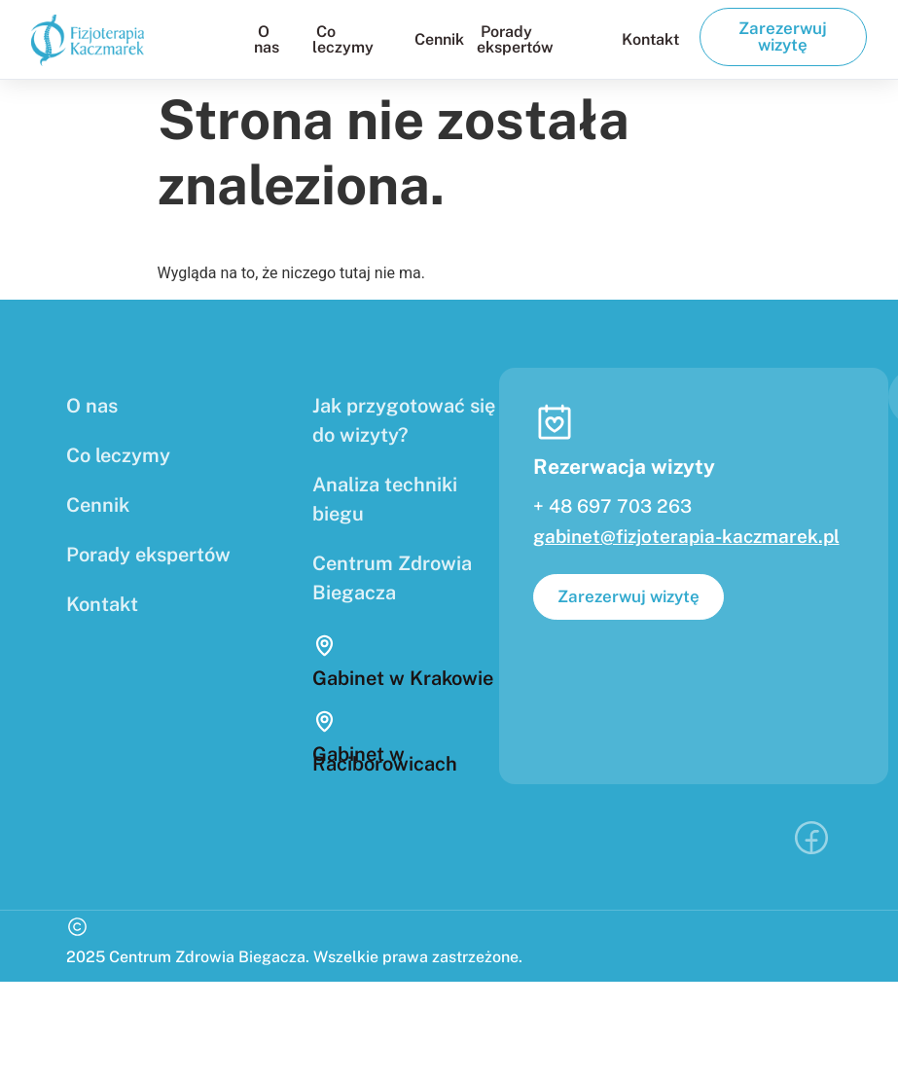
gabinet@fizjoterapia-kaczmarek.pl (686, 536)
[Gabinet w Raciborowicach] (324, 721)
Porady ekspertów (515, 39)
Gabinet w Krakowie (402, 678)
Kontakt (650, 39)
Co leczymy (343, 39)
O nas (266, 39)
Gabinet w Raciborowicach (384, 758)
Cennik (439, 39)
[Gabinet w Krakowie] (324, 645)
